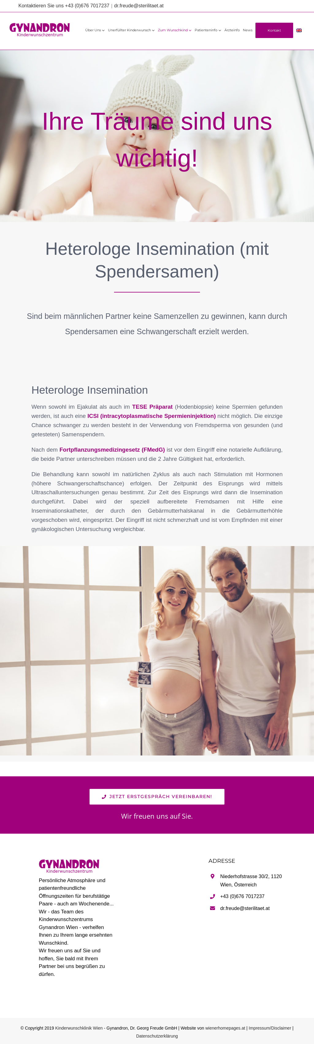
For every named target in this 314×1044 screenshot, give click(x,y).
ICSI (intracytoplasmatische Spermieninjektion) (151, 416)
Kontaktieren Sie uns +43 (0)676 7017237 (63, 5)
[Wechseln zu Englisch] (299, 30)
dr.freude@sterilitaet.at (138, 5)
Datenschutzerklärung (157, 1036)
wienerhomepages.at (225, 1028)
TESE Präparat (153, 406)
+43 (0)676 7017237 (242, 896)
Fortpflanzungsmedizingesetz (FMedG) (112, 449)
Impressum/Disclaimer (270, 1028)
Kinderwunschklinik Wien (79, 1028)
